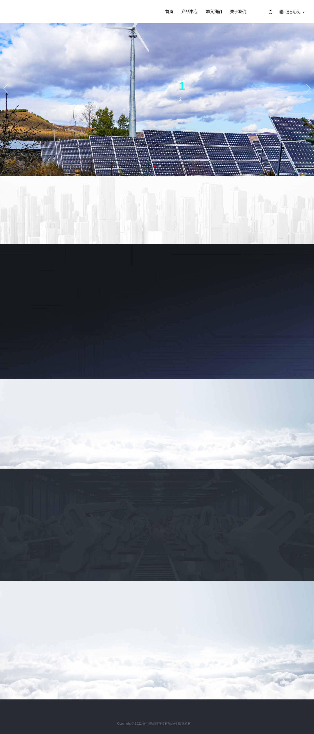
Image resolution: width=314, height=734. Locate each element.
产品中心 (189, 11)
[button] (5, 88)
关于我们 (238, 11)
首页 (169, 11)
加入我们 (214, 11)
